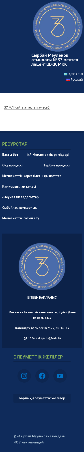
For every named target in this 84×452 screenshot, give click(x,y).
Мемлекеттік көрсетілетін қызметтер (32, 176)
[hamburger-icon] (79, 90)
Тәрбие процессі (56, 165)
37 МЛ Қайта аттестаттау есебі (27, 107)
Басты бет (10, 154)
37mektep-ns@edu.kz (45, 338)
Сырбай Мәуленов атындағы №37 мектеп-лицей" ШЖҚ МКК (55, 59)
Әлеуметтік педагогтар (20, 197)
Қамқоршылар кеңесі (19, 186)
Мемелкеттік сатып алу (20, 218)
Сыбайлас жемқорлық (19, 207)
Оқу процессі (18, 165)
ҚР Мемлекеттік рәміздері (48, 154)
